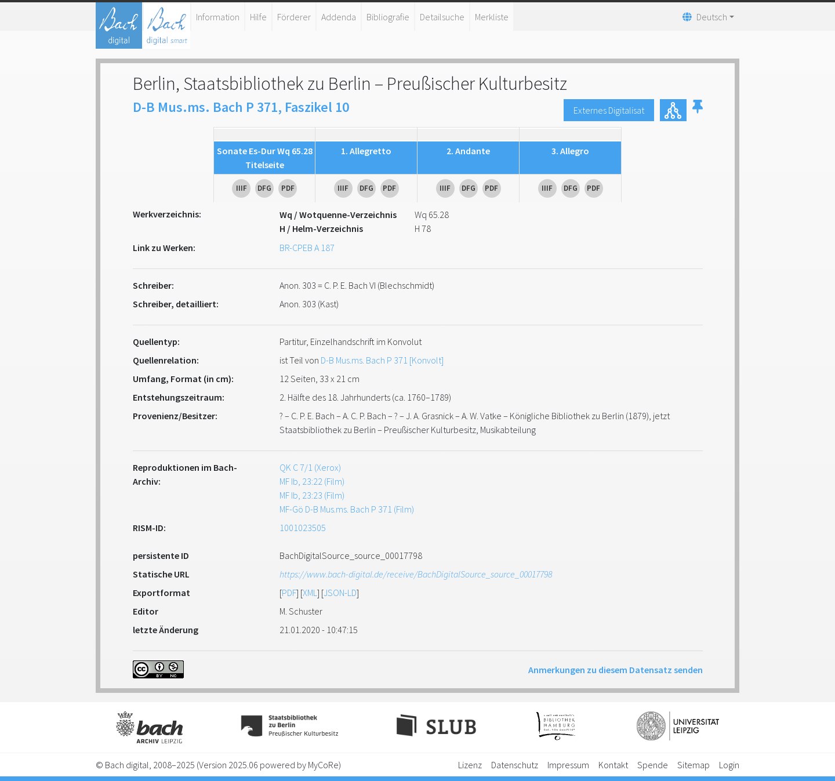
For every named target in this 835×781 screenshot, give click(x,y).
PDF (289, 592)
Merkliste (492, 17)
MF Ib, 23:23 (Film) (311, 495)
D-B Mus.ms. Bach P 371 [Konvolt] (382, 360)
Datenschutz (514, 765)
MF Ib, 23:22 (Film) (311, 481)
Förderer (294, 17)
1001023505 (302, 527)
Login (729, 765)
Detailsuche (442, 17)
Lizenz (470, 765)
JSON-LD (340, 592)
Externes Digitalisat (608, 110)
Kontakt (613, 765)
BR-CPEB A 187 (307, 247)
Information (217, 17)
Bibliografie (387, 17)
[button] (697, 110)
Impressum (568, 765)
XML (310, 592)
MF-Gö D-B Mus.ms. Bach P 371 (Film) (346, 509)
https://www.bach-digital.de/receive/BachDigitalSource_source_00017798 (415, 574)
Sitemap (693, 765)
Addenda (338, 17)
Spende (652, 765)
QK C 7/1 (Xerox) (310, 467)
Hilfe (258, 17)
